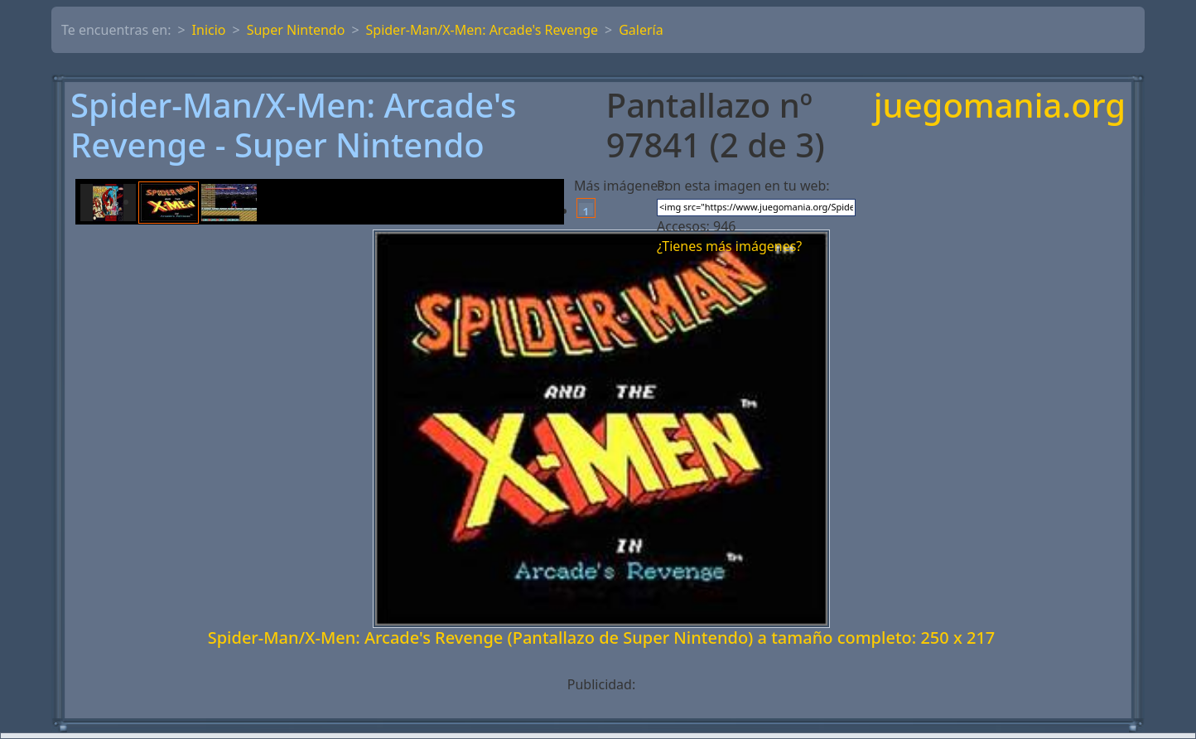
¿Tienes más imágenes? (729, 246)
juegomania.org (1000, 106)
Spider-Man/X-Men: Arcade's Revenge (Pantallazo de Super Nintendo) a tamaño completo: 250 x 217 (602, 637)
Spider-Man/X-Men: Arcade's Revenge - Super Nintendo (293, 125)
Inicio (209, 30)
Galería (641, 30)
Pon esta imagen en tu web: (743, 185)
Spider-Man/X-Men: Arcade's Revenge (482, 30)
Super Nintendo (296, 30)
